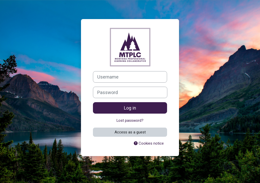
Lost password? (130, 120)
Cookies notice (149, 143)
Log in (130, 108)
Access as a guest (130, 132)
